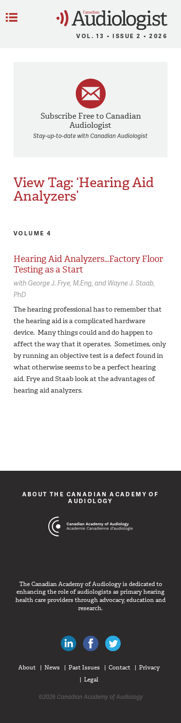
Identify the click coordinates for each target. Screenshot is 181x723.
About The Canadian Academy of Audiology (90, 497)
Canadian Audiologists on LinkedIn (68, 643)
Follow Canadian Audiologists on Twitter (113, 643)
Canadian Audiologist (111, 20)
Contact (119, 667)
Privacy (149, 667)
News (52, 667)
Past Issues (84, 667)
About (27, 667)
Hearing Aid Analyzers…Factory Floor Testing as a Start (88, 264)
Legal (91, 679)
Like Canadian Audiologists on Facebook (90, 643)
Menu (11, 17)
